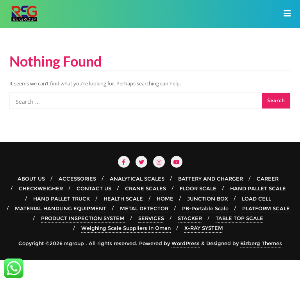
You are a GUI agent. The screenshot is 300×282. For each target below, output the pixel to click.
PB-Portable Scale (205, 208)
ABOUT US (31, 178)
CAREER (268, 178)
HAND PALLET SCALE (258, 188)
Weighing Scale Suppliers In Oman (126, 228)
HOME (165, 198)
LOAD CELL (256, 198)
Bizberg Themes (261, 243)
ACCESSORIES (77, 178)
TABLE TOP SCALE (239, 218)
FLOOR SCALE (198, 188)
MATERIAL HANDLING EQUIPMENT (60, 208)
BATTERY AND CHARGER (210, 178)
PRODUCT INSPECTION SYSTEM (83, 218)
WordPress (185, 243)
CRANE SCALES (145, 188)
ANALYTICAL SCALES (137, 178)
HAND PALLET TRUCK (61, 198)
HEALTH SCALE (123, 198)
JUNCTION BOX (207, 198)
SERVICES (151, 218)
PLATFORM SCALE (266, 208)
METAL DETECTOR (144, 208)
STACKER (190, 218)
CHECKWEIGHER (41, 188)
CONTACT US (94, 188)
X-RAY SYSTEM (203, 228)
